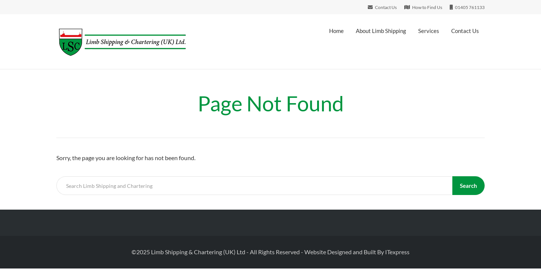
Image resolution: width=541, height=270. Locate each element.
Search (468, 185)
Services (428, 30)
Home (336, 30)
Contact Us (465, 30)
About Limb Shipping (381, 30)
